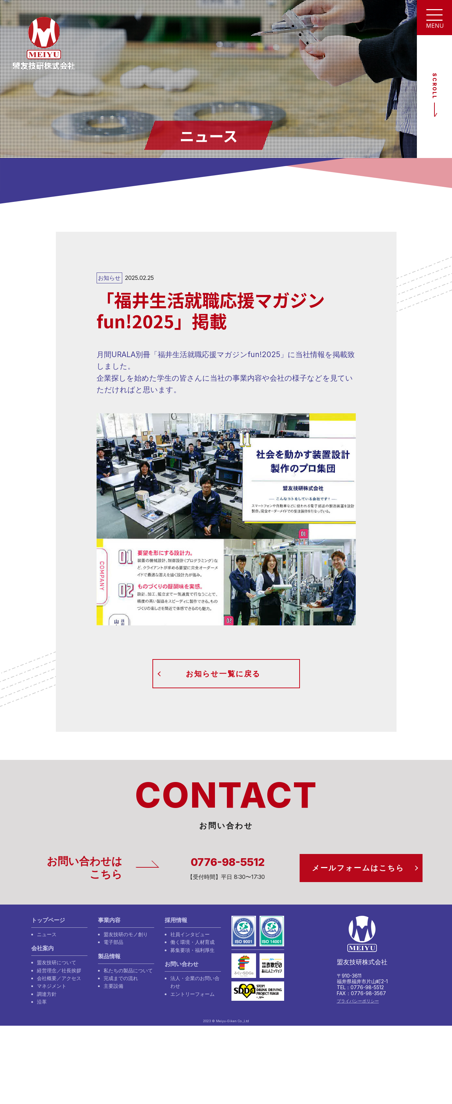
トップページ (48, 920)
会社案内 (42, 948)
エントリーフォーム (192, 994)
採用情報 (176, 920)
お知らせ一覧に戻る (223, 673)
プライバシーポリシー (358, 1001)
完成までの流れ (121, 978)
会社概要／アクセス (59, 978)
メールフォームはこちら (365, 867)
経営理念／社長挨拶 (59, 970)
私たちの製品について (128, 970)
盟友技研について (56, 962)
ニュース (47, 934)
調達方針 (47, 994)
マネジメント (51, 986)
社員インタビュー (190, 934)
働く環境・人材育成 (192, 942)
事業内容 (109, 920)
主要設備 (113, 986)
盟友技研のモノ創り (126, 934)
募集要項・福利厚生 (192, 950)
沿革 (42, 1002)
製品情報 (109, 956)
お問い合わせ (181, 964)
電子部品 (113, 942)
